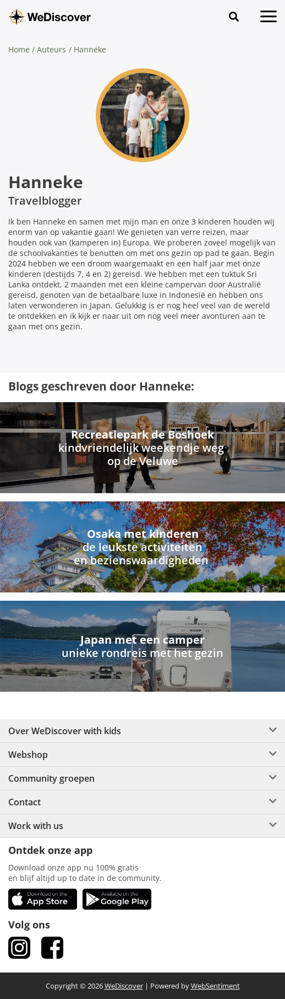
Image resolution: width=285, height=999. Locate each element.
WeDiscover (124, 986)
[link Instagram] (19, 948)
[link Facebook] (52, 948)
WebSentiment (215, 986)
